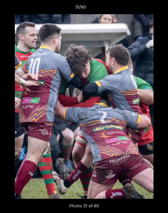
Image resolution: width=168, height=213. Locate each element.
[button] (146, 8)
